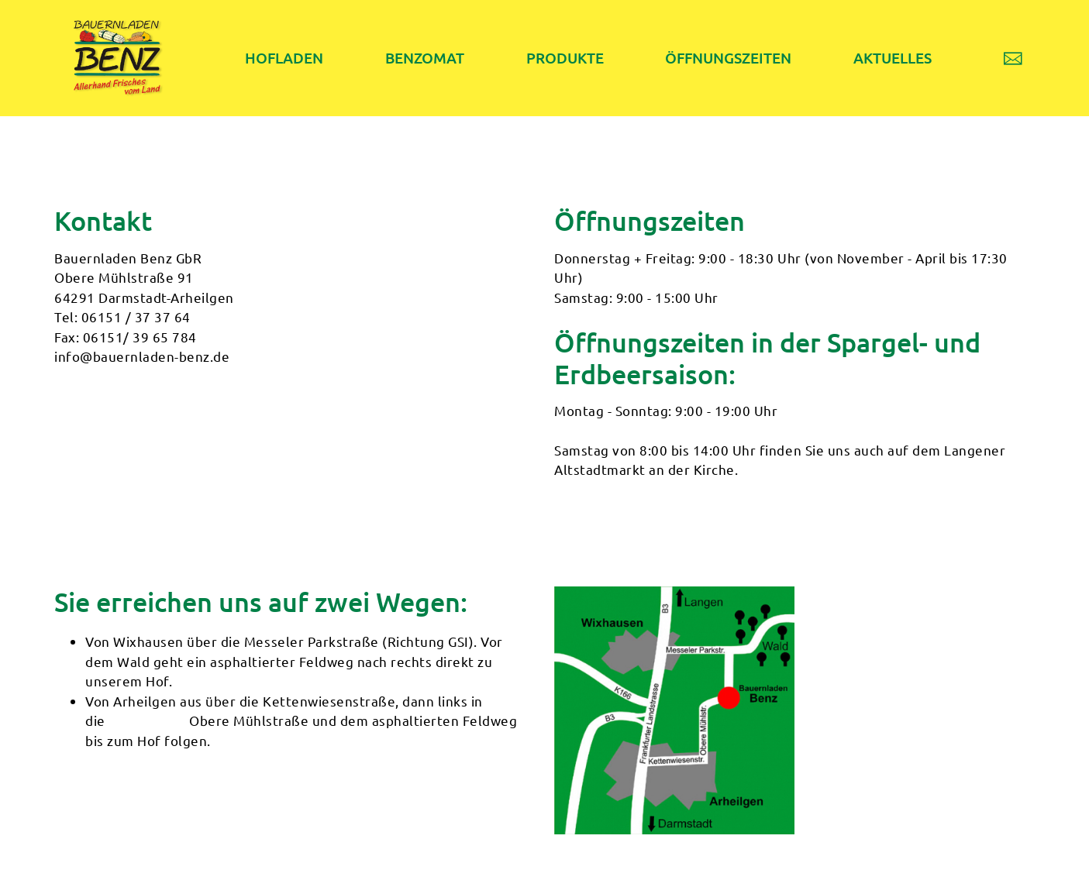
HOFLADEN (282, 57)
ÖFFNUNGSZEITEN (715, 57)
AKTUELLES (878, 57)
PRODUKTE (555, 57)
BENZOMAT (418, 57)
